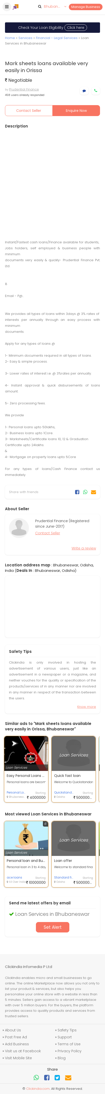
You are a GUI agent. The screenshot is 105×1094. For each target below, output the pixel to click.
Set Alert (53, 927)
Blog (62, 1057)
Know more (86, 706)
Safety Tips (67, 1030)
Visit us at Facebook (23, 1051)
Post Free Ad (16, 1037)
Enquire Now (76, 110)
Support (65, 1037)
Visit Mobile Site (18, 1057)
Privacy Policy (70, 1051)
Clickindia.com (38, 1088)
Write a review (84, 548)
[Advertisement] (52, 183)
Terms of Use (69, 1044)
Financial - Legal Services (57, 38)
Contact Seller (28, 110)
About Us (13, 1030)
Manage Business (85, 6)
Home (10, 38)
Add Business (17, 1044)
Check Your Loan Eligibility (52, 27)
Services (25, 38)
